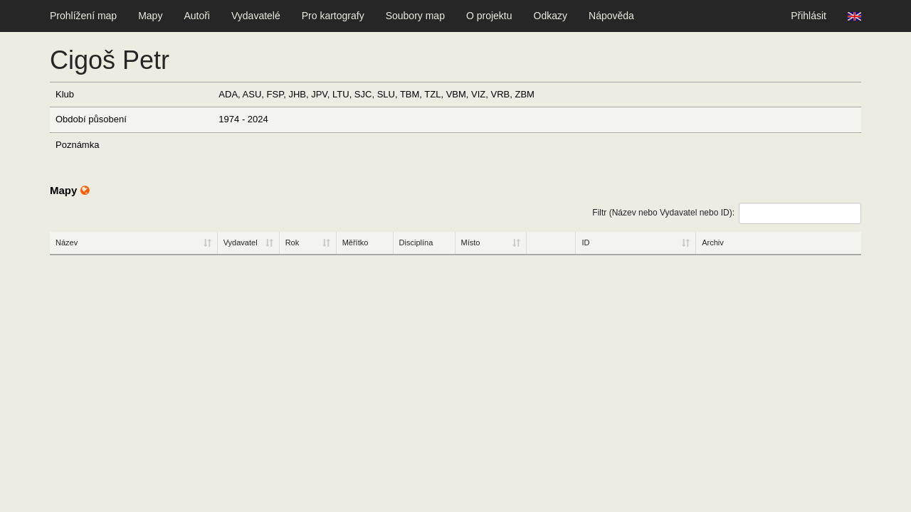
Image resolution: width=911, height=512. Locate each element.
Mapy (150, 15)
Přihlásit (808, 15)
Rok (292, 242)
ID (585, 242)
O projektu (489, 15)
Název (67, 242)
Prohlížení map (83, 15)
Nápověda (611, 15)
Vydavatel (240, 242)
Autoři (197, 15)
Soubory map (415, 15)
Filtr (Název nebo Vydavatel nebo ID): (726, 213)
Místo (470, 242)
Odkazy (550, 15)
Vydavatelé (255, 15)
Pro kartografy (333, 15)
